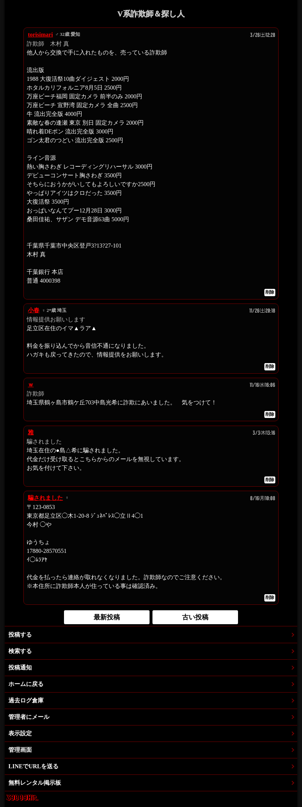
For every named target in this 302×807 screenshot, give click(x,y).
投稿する (20, 634)
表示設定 (20, 733)
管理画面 (20, 750)
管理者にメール (28, 717)
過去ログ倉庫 (26, 700)
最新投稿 (107, 617)
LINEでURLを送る (33, 766)
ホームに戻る (26, 684)
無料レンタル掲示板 (34, 783)
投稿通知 (20, 667)
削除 (269, 292)
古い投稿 (195, 617)
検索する (20, 651)
